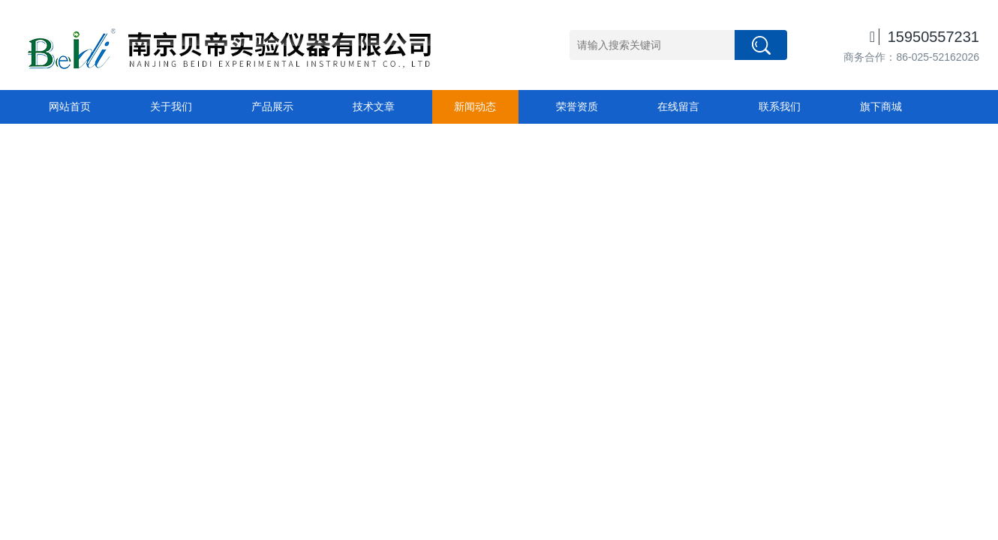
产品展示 (272, 106)
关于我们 (171, 106)
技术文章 (374, 106)
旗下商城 (881, 106)
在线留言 (678, 106)
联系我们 (780, 106)
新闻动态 (475, 106)
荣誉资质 (577, 106)
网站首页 (70, 106)
